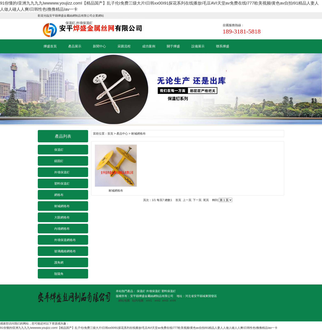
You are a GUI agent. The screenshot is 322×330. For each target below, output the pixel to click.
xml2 (157, 300)
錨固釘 (58, 161)
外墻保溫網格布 (65, 240)
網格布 (58, 194)
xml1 (149, 300)
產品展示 (74, 46)
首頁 (110, 133)
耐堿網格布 (62, 206)
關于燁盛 (173, 46)
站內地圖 (138, 300)
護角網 (58, 262)
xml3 (165, 300)
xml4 (173, 300)
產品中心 (122, 133)
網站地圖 (124, 300)
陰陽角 (58, 273)
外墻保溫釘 (62, 172)
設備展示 (198, 46)
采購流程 (124, 46)
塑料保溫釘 (62, 183)
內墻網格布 (62, 228)
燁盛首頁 (50, 46)
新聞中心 (99, 46)
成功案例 (148, 46)
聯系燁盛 (222, 46)
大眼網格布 (62, 217)
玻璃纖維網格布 (65, 251)
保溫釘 (58, 149)
